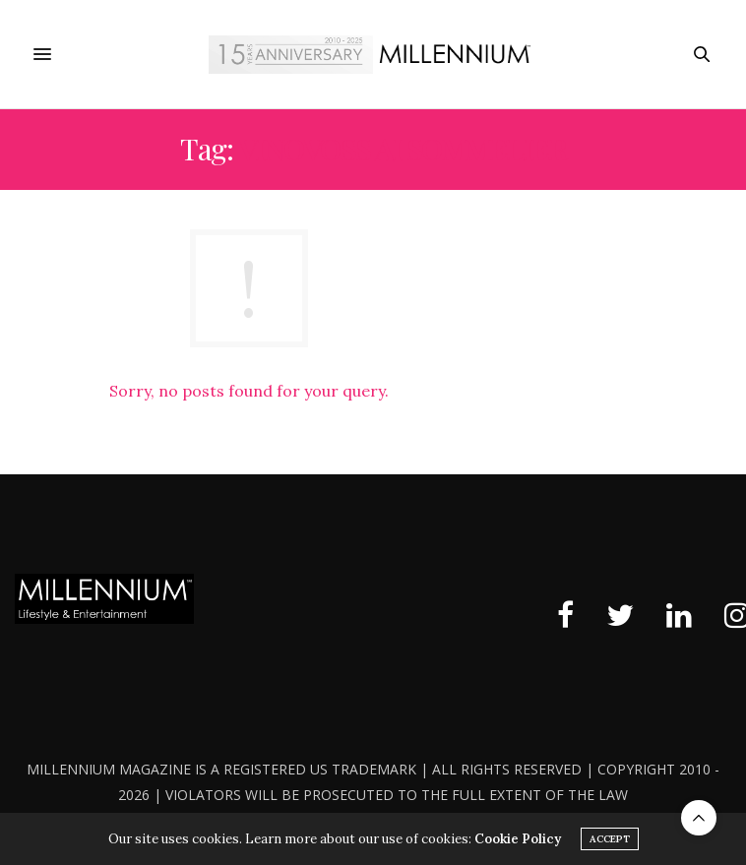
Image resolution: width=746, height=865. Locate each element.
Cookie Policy (517, 839)
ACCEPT (610, 839)
